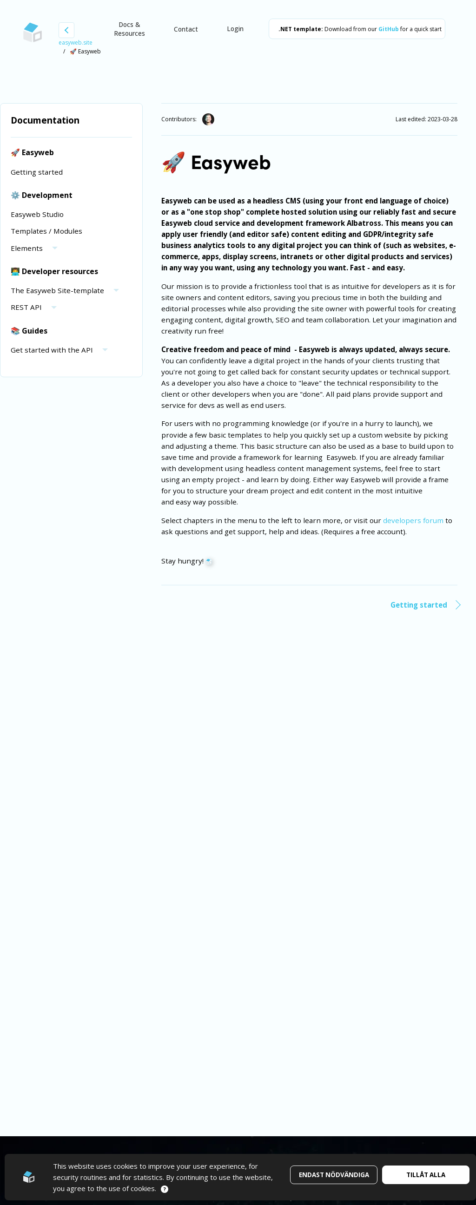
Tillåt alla (425, 1175)
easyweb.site (76, 42)
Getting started (37, 172)
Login (235, 28)
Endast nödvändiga (334, 1175)
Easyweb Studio (37, 214)
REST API (26, 307)
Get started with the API (52, 349)
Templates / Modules (46, 231)
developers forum (413, 520)
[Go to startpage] (32, 32)
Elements (27, 248)
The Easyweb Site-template (57, 290)
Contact (186, 29)
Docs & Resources (129, 29)
